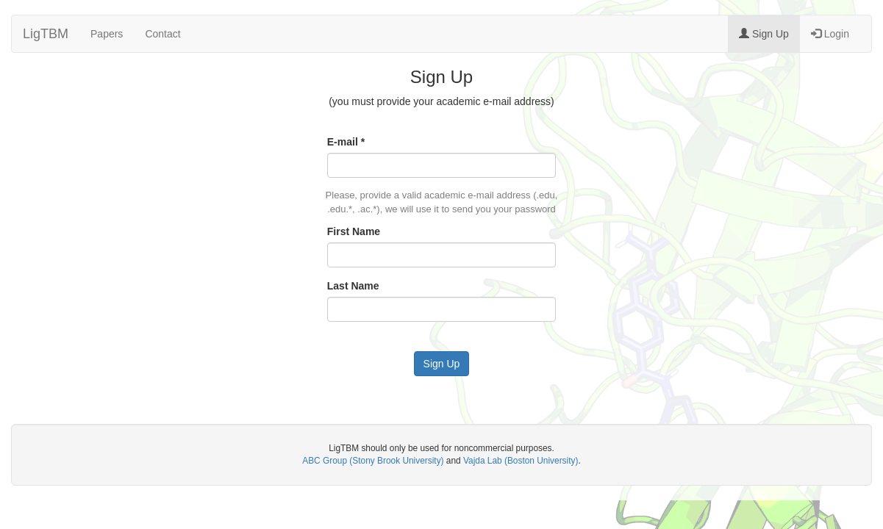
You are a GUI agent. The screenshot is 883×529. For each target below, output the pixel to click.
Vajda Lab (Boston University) (520, 461)
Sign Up (764, 34)
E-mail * (346, 142)
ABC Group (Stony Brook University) (372, 461)
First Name (353, 231)
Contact (162, 34)
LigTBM (45, 33)
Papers (106, 34)
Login (830, 34)
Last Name (353, 286)
